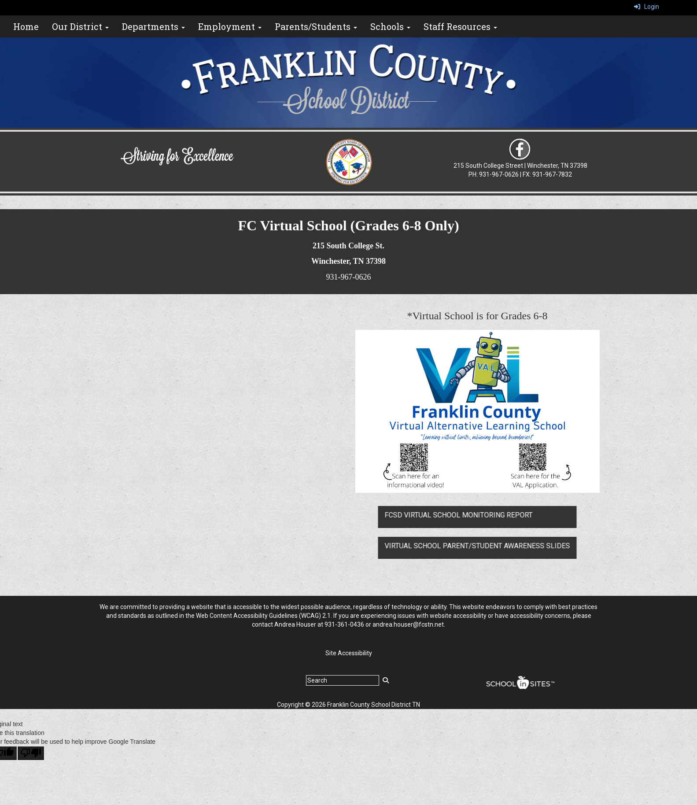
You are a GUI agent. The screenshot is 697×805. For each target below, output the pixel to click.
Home (26, 26)
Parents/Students (316, 26)
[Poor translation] (30, 753)
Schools (390, 26)
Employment (230, 26)
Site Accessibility (348, 653)
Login (646, 6)
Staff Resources (460, 26)
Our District (80, 26)
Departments (153, 26)
